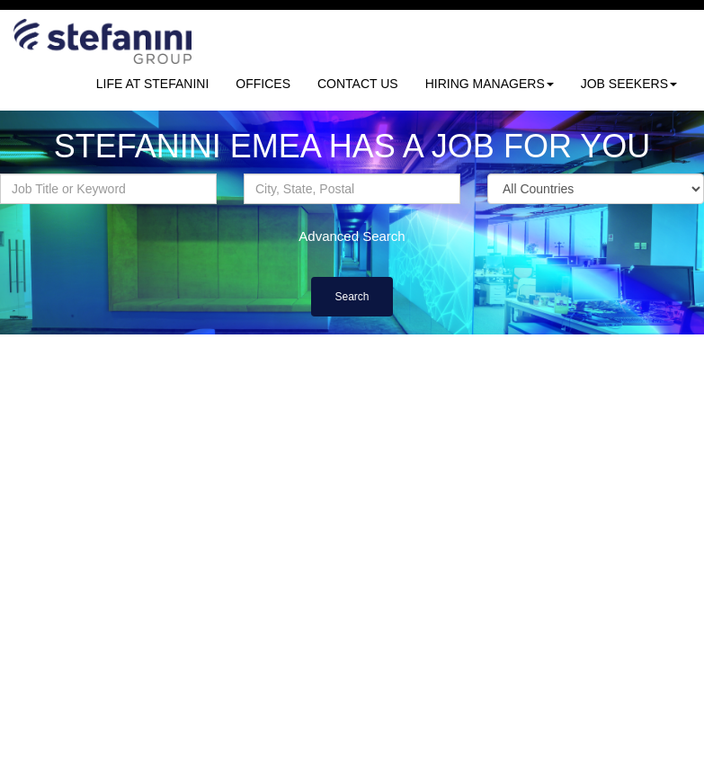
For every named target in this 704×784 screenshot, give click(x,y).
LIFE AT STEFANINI (152, 83)
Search (351, 296)
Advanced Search (352, 236)
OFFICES (263, 83)
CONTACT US (357, 83)
